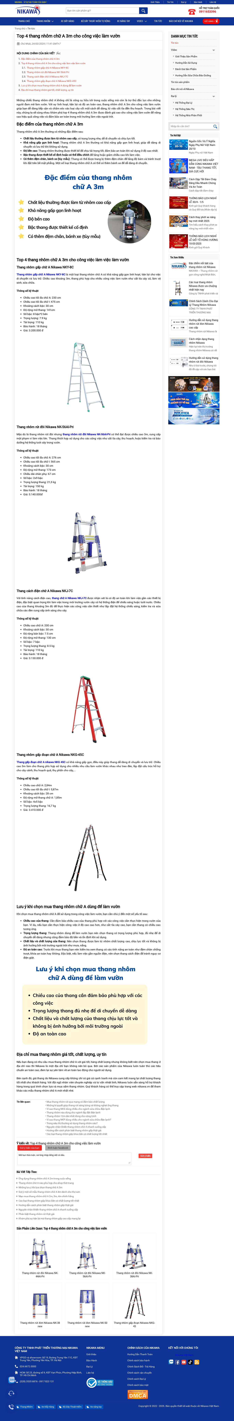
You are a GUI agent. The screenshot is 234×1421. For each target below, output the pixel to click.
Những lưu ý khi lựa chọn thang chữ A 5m (39, 1187)
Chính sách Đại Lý (138, 1379)
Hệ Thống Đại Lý (182, 102)
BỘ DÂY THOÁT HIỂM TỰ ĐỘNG (95, 21)
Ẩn (58, 53)
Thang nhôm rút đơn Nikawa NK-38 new (40, 1324)
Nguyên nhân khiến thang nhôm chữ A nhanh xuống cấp (47, 1209)
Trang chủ (24, 21)
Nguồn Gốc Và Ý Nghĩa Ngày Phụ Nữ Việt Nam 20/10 (202, 145)
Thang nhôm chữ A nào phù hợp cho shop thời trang (45, 1182)
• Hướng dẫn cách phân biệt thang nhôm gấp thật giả (73, 1130)
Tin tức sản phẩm (180, 82)
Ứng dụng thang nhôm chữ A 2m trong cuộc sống (44, 1178)
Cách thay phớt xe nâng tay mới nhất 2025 (202, 219)
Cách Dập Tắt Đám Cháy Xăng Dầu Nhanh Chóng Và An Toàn (202, 183)
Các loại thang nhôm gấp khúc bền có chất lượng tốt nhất (48, 1200)
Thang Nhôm (45, 21)
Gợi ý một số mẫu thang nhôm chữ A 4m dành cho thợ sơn (48, 1191)
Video (142, 21)
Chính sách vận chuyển (140, 1373)
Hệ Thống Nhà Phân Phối (187, 115)
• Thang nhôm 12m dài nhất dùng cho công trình (70, 1116)
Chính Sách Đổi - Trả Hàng (142, 1367)
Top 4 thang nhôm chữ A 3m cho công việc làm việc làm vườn (53, 63)
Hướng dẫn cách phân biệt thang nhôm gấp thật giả (45, 1205)
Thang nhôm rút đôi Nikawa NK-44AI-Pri (40, 1275)
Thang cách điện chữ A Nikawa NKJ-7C (47, 76)
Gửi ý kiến (145, 1155)
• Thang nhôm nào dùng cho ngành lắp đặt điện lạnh (72, 1112)
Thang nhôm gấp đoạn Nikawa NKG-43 (134, 1324)
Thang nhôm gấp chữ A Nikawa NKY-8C (48, 67)
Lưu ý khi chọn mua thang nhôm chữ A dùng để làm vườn (51, 85)
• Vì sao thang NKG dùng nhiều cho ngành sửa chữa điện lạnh (77, 1109)
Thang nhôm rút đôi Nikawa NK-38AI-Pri (134, 1275)
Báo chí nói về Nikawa (181, 21)
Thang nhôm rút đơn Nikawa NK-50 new (87, 1324)
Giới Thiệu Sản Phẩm (185, 56)
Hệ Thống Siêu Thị (183, 109)
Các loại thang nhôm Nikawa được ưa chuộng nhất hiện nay (203, 286)
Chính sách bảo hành (139, 1360)
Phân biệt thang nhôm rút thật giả (35, 1213)
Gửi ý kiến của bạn (29, 1147)
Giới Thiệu (155, 2)
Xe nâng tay (123, 21)
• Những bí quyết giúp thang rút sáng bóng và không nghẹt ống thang (81, 1105)
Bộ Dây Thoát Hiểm (70, 1406)
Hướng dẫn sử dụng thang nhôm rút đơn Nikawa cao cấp (203, 324)
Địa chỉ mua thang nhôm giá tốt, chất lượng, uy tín (47, 90)
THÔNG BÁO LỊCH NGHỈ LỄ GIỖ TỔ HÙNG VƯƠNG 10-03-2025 (203, 240)
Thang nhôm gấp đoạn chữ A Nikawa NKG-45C (51, 81)
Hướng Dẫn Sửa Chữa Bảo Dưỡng (192, 75)
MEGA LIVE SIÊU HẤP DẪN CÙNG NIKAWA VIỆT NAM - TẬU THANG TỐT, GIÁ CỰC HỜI (203, 166)
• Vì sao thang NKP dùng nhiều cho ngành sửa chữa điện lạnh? (78, 1119)
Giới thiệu (92, 1354)
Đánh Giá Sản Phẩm (184, 69)
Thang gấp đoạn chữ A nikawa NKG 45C (41, 762)
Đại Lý (183, 2)
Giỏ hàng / (211, 21)
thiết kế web (183, 1406)
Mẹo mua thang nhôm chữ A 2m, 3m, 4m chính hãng (45, 1196)
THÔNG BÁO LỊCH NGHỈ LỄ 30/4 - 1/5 (202, 200)
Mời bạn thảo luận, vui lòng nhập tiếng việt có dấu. (74, 1158)
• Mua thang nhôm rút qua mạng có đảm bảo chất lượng (75, 1101)
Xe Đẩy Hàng (67, 21)
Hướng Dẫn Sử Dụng (185, 62)
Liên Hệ (213, 2)
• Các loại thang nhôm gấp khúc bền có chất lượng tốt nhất (76, 1134)
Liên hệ (91, 1373)
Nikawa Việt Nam (184, 1355)
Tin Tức (170, 2)
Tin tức (158, 21)
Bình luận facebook (58, 1147)
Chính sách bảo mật (139, 1385)
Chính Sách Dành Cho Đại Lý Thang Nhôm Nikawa (203, 303)
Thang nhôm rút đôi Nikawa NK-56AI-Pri (48, 72)
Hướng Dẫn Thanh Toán (141, 1354)
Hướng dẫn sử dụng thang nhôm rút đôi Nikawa (203, 359)
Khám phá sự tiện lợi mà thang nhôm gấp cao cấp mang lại (49, 1218)
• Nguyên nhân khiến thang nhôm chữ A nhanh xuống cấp (75, 1126)
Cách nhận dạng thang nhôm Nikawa (201, 341)
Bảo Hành (198, 2)
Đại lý (174, 96)
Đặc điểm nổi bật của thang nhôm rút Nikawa (202, 265)
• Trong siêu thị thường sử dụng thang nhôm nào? (71, 1123)
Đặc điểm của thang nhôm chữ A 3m (40, 59)
